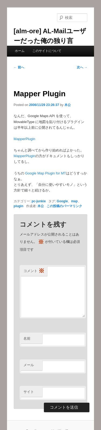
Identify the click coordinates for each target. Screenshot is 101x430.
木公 (67, 105)
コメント (33, 271)
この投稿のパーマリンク (64, 206)
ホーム (20, 51)
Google (62, 201)
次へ (82, 67)
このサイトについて (46, 51)
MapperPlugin (24, 139)
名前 (26, 338)
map (74, 201)
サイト (28, 392)
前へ (19, 67)
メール (28, 365)
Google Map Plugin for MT (45, 173)
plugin (18, 206)
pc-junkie (39, 201)
